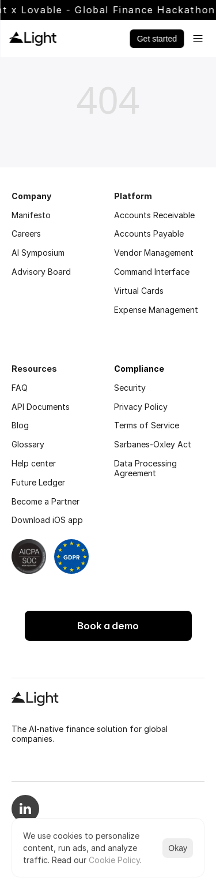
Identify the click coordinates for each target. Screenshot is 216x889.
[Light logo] (32, 38)
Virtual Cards (139, 291)
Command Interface (152, 272)
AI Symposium (38, 252)
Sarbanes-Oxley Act (152, 444)
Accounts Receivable (154, 215)
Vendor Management (154, 252)
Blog (20, 425)
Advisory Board (41, 272)
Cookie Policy (114, 860)
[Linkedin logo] (25, 815)
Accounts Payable (149, 233)
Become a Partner (45, 501)
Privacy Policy (141, 407)
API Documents (41, 407)
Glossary (28, 444)
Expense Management (156, 310)
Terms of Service (146, 425)
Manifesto (31, 215)
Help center (34, 463)
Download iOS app (47, 520)
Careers (26, 233)
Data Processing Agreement (146, 468)
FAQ (20, 388)
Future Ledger (38, 482)
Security (130, 388)
